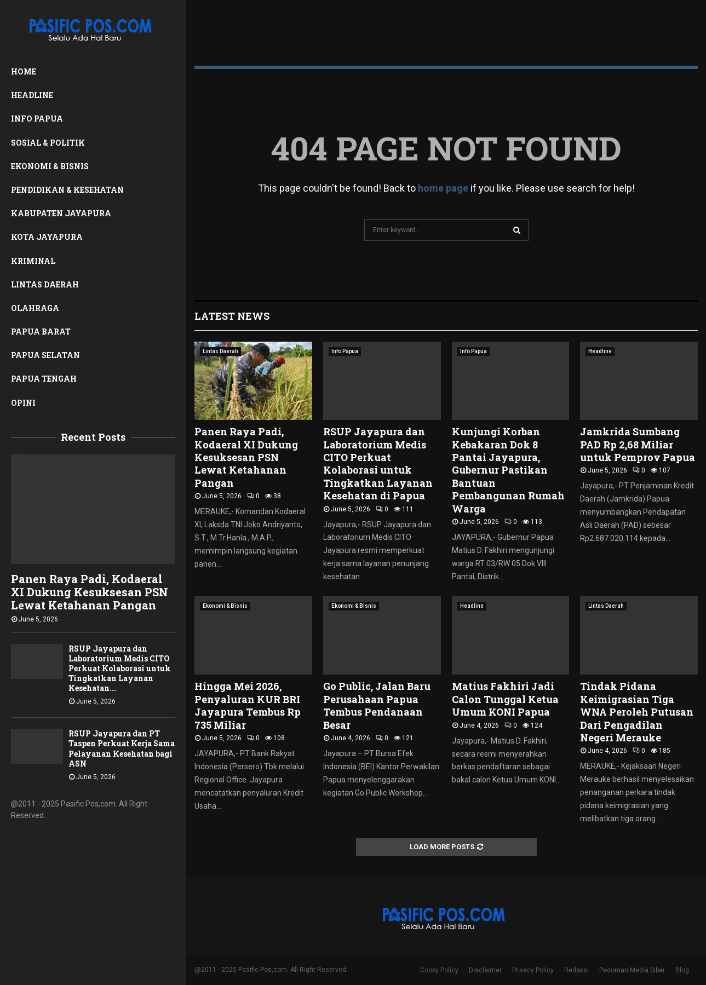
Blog (682, 970)
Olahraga (35, 308)
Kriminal (33, 261)
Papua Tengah (44, 378)
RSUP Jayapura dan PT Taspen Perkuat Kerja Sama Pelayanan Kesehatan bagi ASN (121, 748)
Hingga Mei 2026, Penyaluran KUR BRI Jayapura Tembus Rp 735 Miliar (247, 705)
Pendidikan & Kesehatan (67, 190)
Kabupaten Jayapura (61, 213)
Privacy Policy (533, 970)
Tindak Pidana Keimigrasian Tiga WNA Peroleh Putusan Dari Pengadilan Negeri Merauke (636, 711)
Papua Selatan (45, 355)
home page (443, 188)
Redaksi (576, 970)
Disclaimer (485, 970)
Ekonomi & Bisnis (50, 166)
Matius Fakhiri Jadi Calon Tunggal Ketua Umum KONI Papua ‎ (505, 698)
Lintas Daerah (45, 284)
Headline (32, 95)
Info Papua (37, 118)
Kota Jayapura (47, 237)
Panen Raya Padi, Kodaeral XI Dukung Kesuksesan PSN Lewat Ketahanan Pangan (89, 592)
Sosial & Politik (48, 142)
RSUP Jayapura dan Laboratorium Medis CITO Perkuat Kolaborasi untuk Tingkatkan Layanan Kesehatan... (119, 668)
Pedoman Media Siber (632, 970)
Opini (23, 403)
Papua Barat (41, 331)
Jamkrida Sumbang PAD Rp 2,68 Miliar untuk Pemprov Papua (637, 444)
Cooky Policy (439, 970)
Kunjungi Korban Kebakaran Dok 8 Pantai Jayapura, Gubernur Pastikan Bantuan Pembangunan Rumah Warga (508, 470)
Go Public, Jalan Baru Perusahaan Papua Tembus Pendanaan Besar (377, 705)
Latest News (231, 315)
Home (23, 71)
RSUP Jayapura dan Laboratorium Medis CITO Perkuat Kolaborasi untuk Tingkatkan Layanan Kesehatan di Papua (378, 463)
